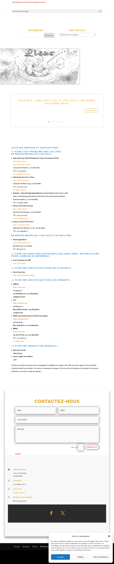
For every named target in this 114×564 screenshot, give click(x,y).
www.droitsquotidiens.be (22, 243)
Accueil (16, 547)
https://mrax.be (19, 332)
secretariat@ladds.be (21, 218)
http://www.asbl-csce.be (21, 164)
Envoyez (77, 454)
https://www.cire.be (20, 303)
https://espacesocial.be (21, 225)
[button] (109, 536)
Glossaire (25, 547)
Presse (34, 547)
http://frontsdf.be (19, 263)
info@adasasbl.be (35, 479)
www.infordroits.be (19, 161)
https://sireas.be (19, 287)
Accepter (60, 557)
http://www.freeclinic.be (21, 180)
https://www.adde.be (21, 319)
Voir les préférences (100, 557)
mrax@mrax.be (18, 341)
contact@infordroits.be (21, 174)
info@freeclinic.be (20, 190)
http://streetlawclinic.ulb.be (23, 275)
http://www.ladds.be (20, 209)
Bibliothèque (44, 547)
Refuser (81, 557)
